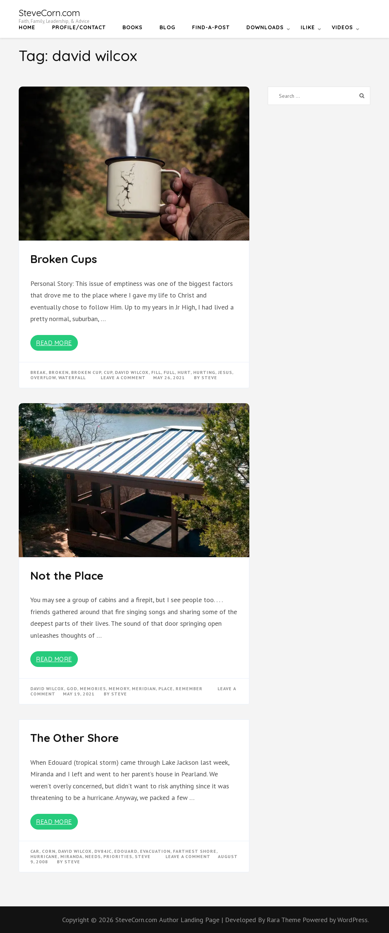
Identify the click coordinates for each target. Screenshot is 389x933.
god (72, 688)
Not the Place (66, 575)
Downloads (265, 27)
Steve (209, 377)
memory (119, 688)
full (169, 372)
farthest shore (194, 851)
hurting (204, 372)
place (165, 688)
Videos (342, 27)
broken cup (86, 372)
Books (132, 27)
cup (108, 372)
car (34, 851)
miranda (71, 856)
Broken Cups (63, 259)
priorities (117, 856)
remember (189, 688)
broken (59, 372)
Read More (54, 343)
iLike (308, 27)
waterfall (72, 377)
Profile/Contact (79, 27)
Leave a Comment (123, 377)
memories (93, 688)
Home (27, 27)
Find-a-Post (211, 27)
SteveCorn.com (49, 12)
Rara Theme (285, 919)
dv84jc (103, 851)
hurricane (44, 856)
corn (48, 851)
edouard (125, 851)
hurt (184, 372)
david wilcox (132, 372)
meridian (144, 688)
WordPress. (353, 919)
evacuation (155, 851)
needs (93, 856)
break (38, 372)
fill (156, 372)
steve (143, 856)
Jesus (225, 372)
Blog (167, 27)
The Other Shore (74, 738)
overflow (43, 377)
